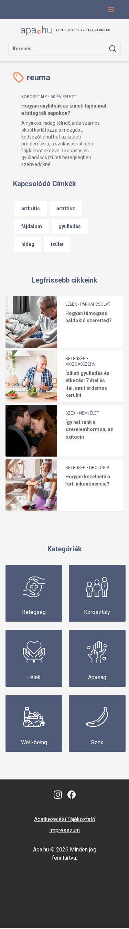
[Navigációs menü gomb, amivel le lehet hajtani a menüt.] (111, 10)
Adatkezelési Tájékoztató (64, 820)
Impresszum (64, 831)
